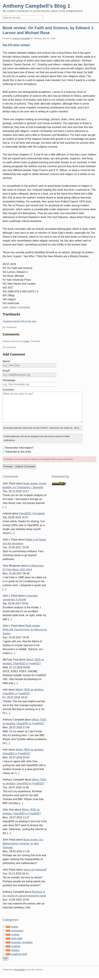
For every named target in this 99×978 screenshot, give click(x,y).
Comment (8, 389)
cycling (15, 934)
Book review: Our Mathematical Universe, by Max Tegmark (23, 843)
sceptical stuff (19, 954)
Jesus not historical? (35, 869)
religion (12, 307)
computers (17, 930)
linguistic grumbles (22, 942)
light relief (16, 938)
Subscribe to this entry (18, 451)
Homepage (9, 380)
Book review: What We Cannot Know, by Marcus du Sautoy (25, 629)
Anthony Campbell (21, 38)
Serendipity (19, 969)
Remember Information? (19, 447)
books (5, 307)
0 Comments (24, 307)
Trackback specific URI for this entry (20, 321)
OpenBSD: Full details (32, 513)
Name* (7, 361)
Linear (26, 341)
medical (15, 946)
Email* (6, 370)
